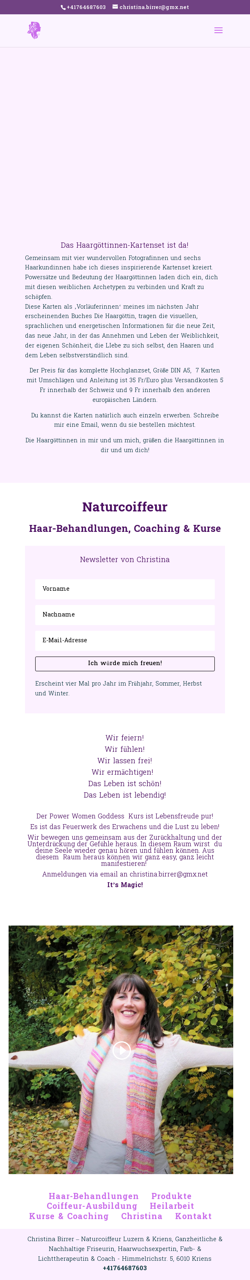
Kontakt (193, 1217)
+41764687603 (86, 7)
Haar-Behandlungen (94, 1197)
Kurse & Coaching (69, 1217)
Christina (142, 1217)
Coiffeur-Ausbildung (92, 1207)
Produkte (171, 1197)
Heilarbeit (172, 1207)
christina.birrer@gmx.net (169, 875)
